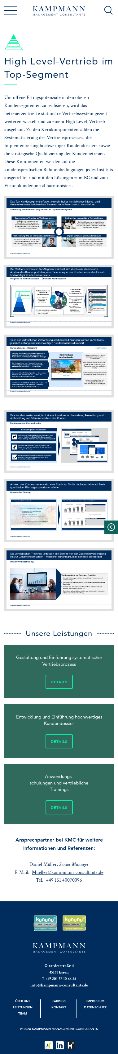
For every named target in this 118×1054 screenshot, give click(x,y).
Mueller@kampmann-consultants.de (67, 872)
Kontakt (58, 1007)
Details (59, 681)
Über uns (22, 1001)
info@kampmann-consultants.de (59, 985)
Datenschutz (95, 1007)
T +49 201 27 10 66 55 (59, 979)
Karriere (59, 1001)
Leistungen (23, 1007)
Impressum (95, 1001)
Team (22, 1013)
